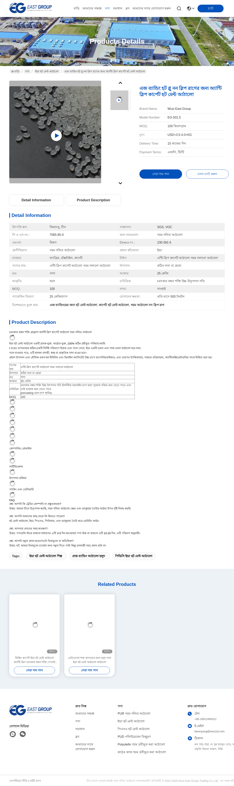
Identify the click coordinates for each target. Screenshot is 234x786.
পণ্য (107, 8)
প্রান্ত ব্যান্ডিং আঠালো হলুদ (88, 556)
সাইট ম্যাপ (35, 780)
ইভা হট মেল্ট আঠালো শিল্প (45, 556)
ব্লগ (127, 8)
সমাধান (117, 8)
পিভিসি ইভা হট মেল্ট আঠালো (133, 556)
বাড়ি (76, 8)
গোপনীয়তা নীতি (18, 780)
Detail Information (36, 200)
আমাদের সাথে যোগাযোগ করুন (151, 8)
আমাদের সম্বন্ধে (92, 8)
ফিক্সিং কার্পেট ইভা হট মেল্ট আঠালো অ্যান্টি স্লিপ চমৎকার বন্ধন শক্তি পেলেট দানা (34, 660)
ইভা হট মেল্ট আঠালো (46, 71)
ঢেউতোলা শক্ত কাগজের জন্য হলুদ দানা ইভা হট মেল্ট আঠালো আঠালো (89, 660)
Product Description (93, 200)
